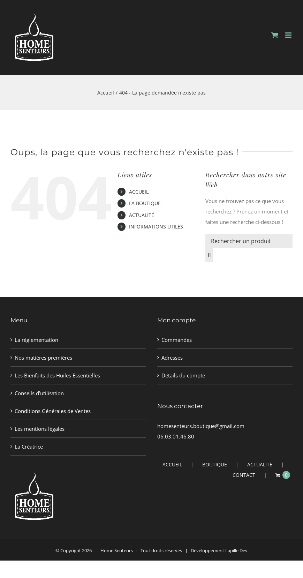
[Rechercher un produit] (249, 241)
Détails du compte (183, 375)
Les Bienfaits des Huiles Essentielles (57, 375)
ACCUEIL (139, 191)
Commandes (176, 339)
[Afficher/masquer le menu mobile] (289, 35)
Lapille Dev (236, 550)
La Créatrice (29, 446)
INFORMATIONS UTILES (156, 226)
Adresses (172, 357)
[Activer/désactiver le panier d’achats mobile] (274, 35)
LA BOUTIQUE (145, 203)
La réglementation (36, 339)
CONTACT (244, 475)
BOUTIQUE (214, 464)
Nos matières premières (43, 357)
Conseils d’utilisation (39, 393)
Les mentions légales (40, 428)
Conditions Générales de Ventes (53, 410)
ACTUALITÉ (141, 215)
